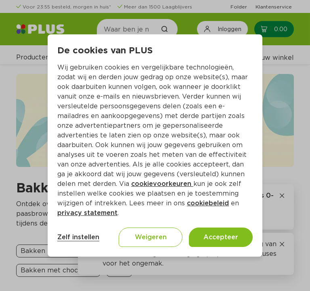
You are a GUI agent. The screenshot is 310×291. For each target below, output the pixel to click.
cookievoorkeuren (162, 184)
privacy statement (87, 213)
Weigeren (151, 237)
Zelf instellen (78, 237)
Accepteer (220, 237)
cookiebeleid (208, 203)
